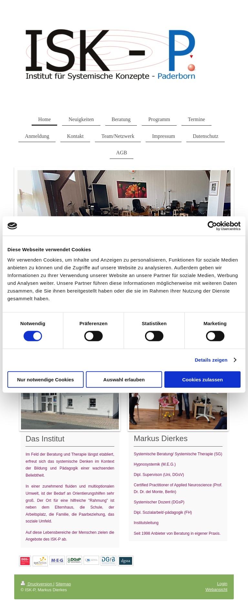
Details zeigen (211, 360)
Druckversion (37, 584)
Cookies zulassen (202, 379)
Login (222, 583)
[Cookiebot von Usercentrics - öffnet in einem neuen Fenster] (212, 226)
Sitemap (63, 584)
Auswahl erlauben (124, 379)
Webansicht (216, 589)
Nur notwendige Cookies (45, 379)
